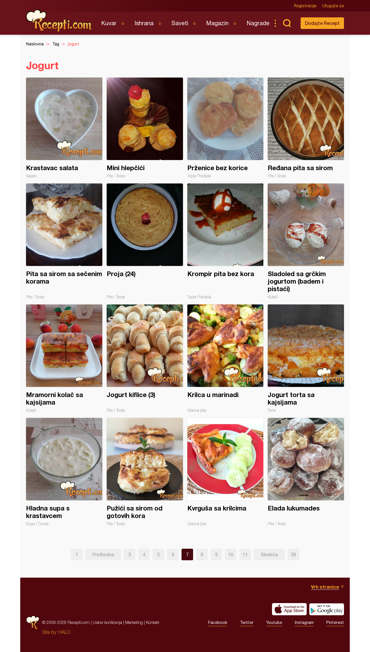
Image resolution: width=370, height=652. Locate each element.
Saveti (179, 23)
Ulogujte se (333, 5)
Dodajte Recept (322, 23)
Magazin (217, 23)
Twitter (247, 622)
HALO (64, 632)
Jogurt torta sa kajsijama (306, 358)
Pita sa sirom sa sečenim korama (64, 241)
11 (245, 554)
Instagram (304, 622)
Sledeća (269, 554)
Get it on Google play (326, 609)
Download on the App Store (289, 609)
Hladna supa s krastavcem (64, 472)
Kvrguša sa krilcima (225, 472)
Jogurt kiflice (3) (145, 358)
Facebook (217, 622)
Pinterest (335, 622)
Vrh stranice (325, 586)
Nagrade (258, 23)
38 (293, 554)
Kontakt (152, 622)
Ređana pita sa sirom (306, 128)
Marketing (134, 622)
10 (230, 554)
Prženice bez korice (225, 128)
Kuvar (108, 23)
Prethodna (103, 554)
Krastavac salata (64, 128)
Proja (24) (145, 241)
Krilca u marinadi (225, 358)
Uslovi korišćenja (107, 622)
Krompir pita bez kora (225, 241)
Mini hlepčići (145, 128)
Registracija (305, 5)
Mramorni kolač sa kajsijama (64, 358)
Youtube (274, 622)
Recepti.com (59, 21)
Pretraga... (287, 23)
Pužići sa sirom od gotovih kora (145, 472)
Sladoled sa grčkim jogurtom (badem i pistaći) (306, 241)
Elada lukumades (306, 472)
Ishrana (143, 23)
